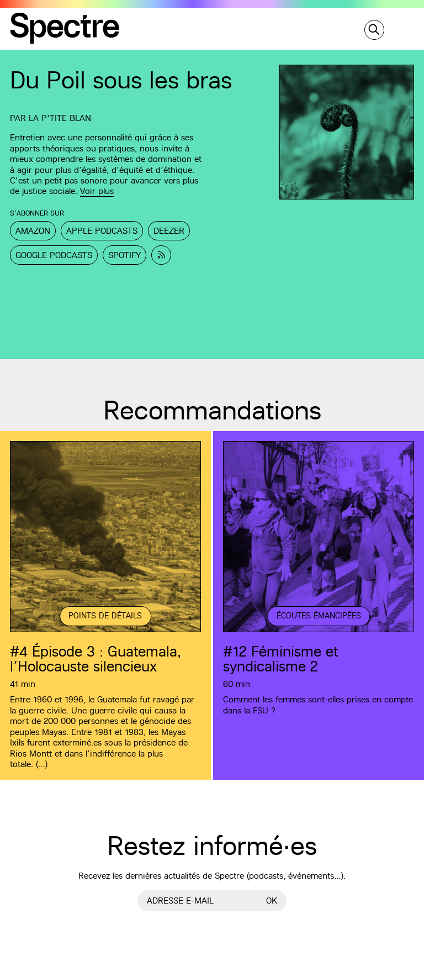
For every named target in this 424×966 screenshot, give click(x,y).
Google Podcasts (53, 255)
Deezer (168, 230)
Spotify (124, 255)
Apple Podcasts (101, 230)
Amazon (32, 230)
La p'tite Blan (60, 118)
